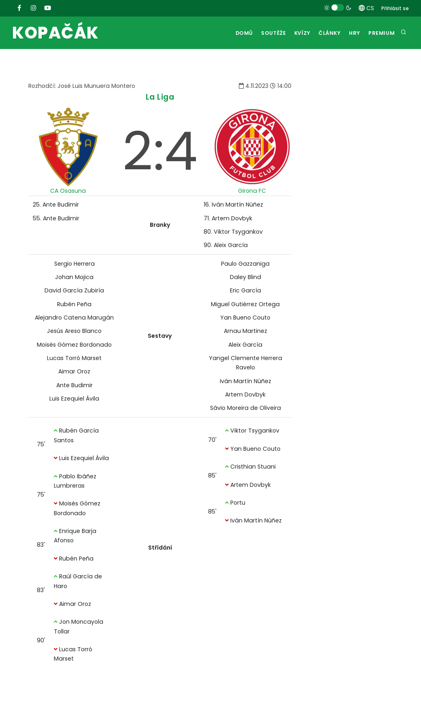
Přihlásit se (395, 8)
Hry (351, 33)
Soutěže (262, 33)
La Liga (160, 97)
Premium (380, 33)
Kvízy (294, 33)
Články (324, 33)
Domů (231, 33)
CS (366, 8)
